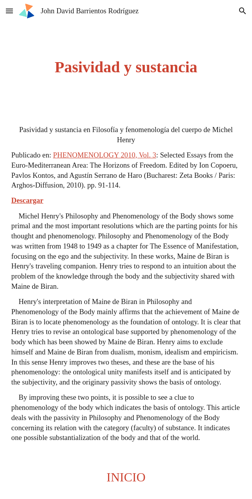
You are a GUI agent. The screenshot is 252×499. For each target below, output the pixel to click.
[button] (9, 10)
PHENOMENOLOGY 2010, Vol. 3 (104, 155)
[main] (126, 67)
